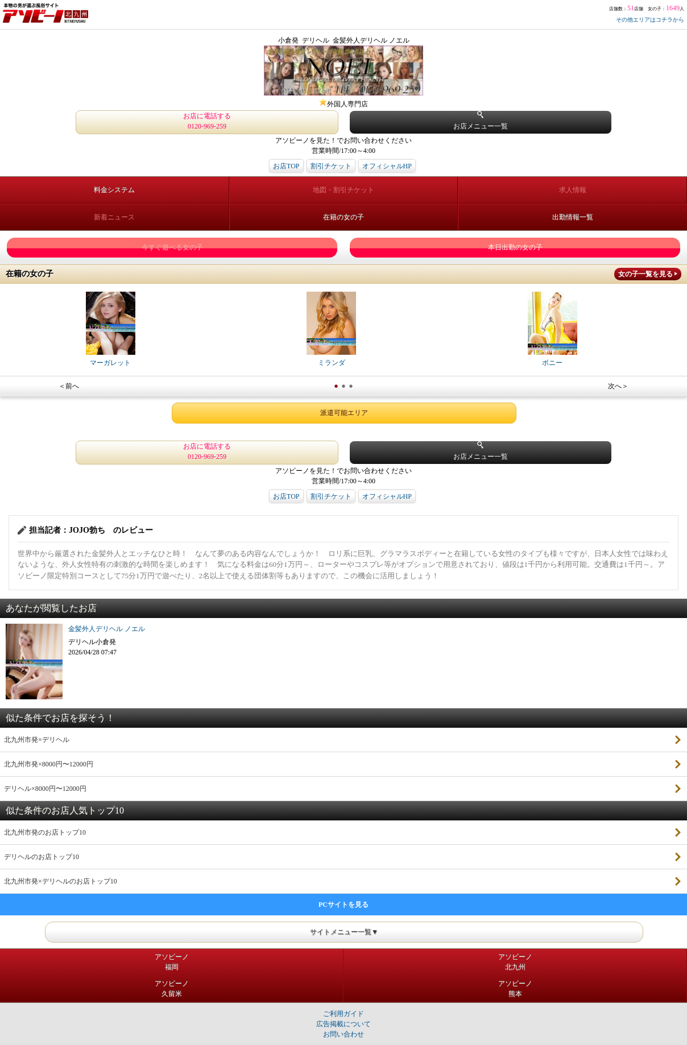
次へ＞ (618, 386)
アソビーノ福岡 (172, 962)
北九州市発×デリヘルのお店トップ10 (60, 881)
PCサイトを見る (343, 905)
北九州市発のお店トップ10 (45, 832)
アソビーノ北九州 (515, 962)
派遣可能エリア (344, 413)
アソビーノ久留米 (172, 989)
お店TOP (286, 166)
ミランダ (331, 329)
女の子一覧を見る (645, 274)
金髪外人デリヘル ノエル (106, 629)
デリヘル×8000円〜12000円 (45, 789)
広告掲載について (343, 1024)
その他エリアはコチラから (650, 19)
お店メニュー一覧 (480, 121)
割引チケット (331, 166)
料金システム (114, 190)
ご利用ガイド (343, 1014)
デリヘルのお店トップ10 (41, 857)
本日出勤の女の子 (515, 247)
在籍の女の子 (343, 217)
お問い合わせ (343, 1034)
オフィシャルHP (387, 166)
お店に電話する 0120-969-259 (207, 121)
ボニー (552, 329)
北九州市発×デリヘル (36, 740)
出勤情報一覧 (572, 217)
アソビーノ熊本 (515, 989)
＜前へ (69, 386)
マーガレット (110, 329)
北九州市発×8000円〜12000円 (48, 764)
